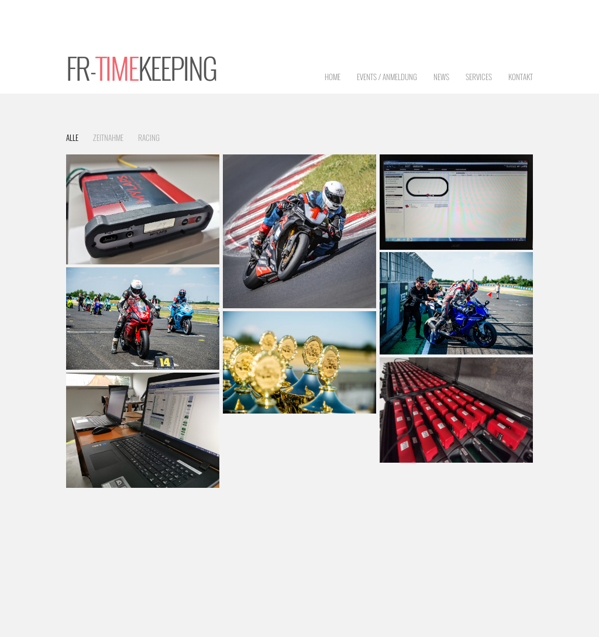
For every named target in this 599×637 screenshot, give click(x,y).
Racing (149, 137)
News (441, 76)
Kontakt (520, 76)
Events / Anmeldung (387, 76)
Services (479, 76)
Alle (72, 137)
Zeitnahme (108, 137)
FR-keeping (141, 67)
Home (332, 76)
